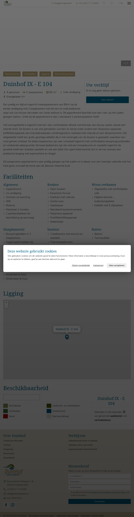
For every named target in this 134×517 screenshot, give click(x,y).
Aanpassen (98, 265)
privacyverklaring (112, 255)
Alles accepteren (116, 265)
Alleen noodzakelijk (81, 265)
